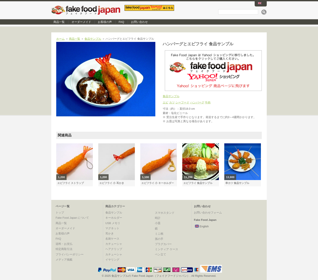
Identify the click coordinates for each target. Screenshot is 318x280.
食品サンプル (92, 38)
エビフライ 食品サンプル (197, 183)
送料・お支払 (64, 243)
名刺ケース (112, 238)
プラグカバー (163, 244)
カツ (172, 102)
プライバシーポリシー (70, 254)
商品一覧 (59, 22)
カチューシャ (113, 243)
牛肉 (207, 102)
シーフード (182, 102)
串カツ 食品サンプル (237, 183)
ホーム (60, 38)
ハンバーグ (197, 102)
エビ (165, 102)
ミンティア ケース (166, 249)
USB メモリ (112, 223)
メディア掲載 (64, 259)
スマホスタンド (165, 212)
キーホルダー (113, 217)
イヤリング (112, 259)
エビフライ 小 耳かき (111, 183)
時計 (158, 218)
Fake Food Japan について (72, 217)
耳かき (109, 233)
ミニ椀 (159, 233)
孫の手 (159, 238)
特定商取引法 (64, 249)
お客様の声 (105, 22)
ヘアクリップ (113, 249)
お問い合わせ (139, 22)
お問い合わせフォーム (208, 212)
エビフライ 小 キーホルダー (157, 183)
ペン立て (160, 254)
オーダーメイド (81, 22)
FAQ (121, 22)
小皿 (158, 223)
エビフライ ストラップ (70, 183)
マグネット (112, 228)
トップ (60, 212)
